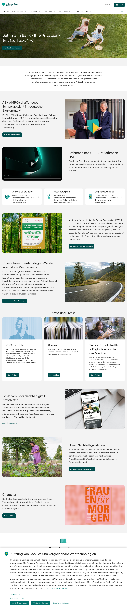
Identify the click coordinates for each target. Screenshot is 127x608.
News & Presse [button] (66, 11)
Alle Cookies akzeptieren (20, 603)
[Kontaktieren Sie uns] (12, 48)
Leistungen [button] (50, 11)
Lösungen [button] (35, 11)
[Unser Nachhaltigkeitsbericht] (82, 469)
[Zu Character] (9, 515)
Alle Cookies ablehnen (40, 603)
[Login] (119, 5)
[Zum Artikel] (12, 375)
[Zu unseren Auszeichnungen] (81, 246)
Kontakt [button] (91, 11)
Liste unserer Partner (17, 598)
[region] (63, 578)
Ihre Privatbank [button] (19, 11)
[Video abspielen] (32, 163)
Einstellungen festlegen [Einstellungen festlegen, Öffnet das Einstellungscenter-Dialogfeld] (61, 603)
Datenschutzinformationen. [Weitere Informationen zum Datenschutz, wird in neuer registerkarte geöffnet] (55, 588)
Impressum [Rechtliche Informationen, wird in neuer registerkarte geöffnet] (16, 594)
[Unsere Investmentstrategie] (14, 301)
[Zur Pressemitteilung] (12, 134)
